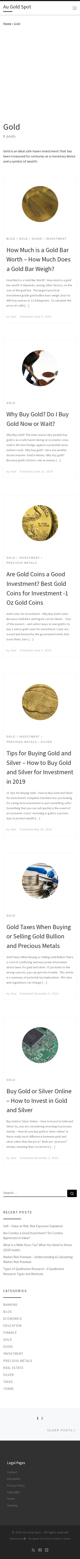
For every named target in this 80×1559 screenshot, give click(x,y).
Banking (10, 1305)
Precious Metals (17, 1361)
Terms (8, 1389)
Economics (12, 1319)
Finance (10, 1333)
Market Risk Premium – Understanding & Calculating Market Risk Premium (38, 1259)
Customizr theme (60, 1538)
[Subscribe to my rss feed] (33, 1550)
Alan (13, 316)
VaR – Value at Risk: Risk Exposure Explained (33, 1226)
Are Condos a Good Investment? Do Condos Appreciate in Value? (33, 1235)
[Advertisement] (40, 73)
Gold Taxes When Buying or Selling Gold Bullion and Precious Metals (38, 936)
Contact (12, 1472)
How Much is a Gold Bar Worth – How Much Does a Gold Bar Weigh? (38, 259)
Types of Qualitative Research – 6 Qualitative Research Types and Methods (33, 1271)
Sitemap (12, 1505)
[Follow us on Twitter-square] (46, 1550)
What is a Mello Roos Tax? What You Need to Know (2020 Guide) (37, 1247)
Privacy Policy (16, 1485)
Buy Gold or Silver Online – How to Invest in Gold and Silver (39, 1100)
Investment (13, 1354)
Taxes (8, 1382)
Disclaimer (13, 1479)
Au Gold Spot (32, 1532)
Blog (7, 1312)
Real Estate (13, 1368)
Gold (7, 1340)
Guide (8, 1347)
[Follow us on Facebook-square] (40, 1550)
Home (7, 24)
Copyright (13, 1492)
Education (12, 1326)
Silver (8, 1375)
